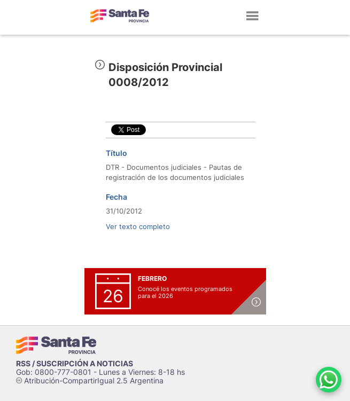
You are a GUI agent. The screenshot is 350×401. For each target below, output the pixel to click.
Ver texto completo (138, 226)
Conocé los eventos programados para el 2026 (185, 292)
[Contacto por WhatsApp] (328, 379)
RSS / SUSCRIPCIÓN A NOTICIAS (74, 363)
